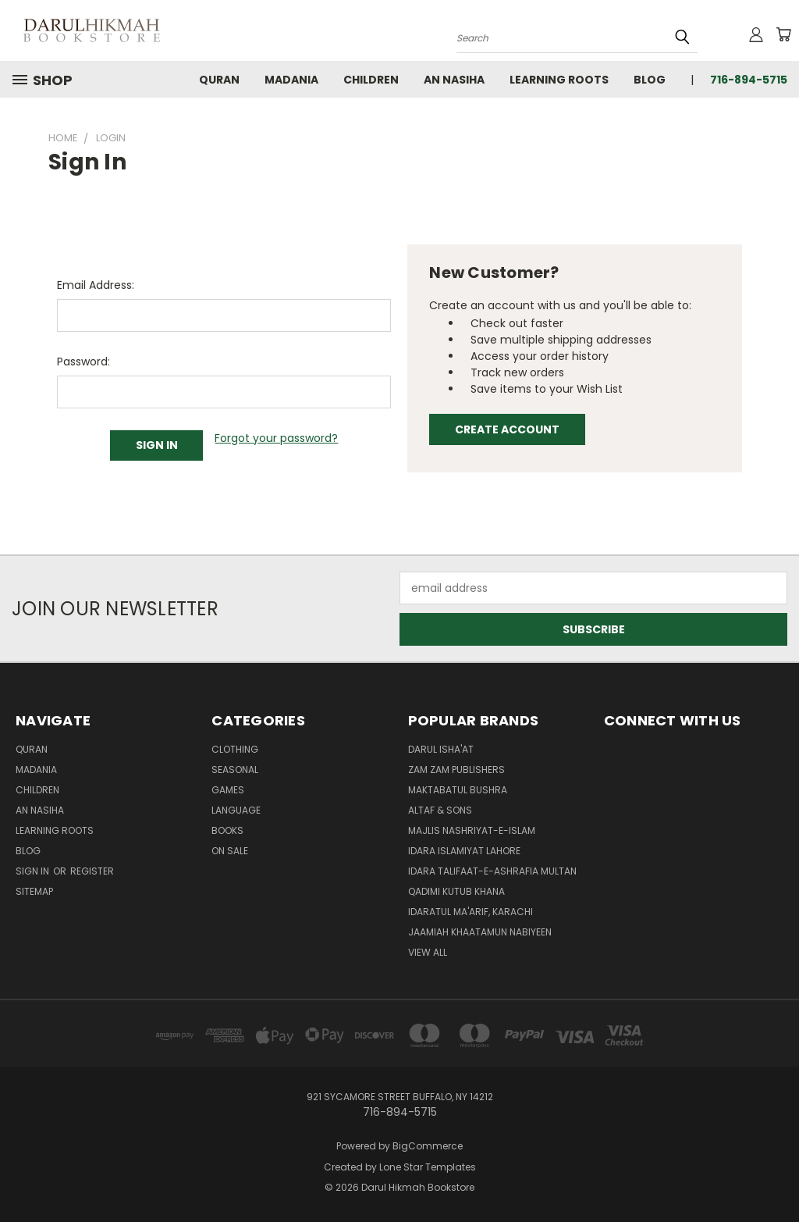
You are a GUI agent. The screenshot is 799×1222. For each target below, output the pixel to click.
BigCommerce (427, 1146)
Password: (83, 361)
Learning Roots (559, 79)
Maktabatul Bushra (457, 789)
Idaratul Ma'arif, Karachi (470, 911)
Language (236, 810)
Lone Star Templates (427, 1167)
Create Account (507, 429)
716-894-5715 (748, 79)
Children (371, 79)
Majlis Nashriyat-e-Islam (471, 830)
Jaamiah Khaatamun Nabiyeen (480, 932)
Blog (650, 79)
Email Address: (95, 285)
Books (227, 830)
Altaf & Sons (440, 810)
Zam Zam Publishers (456, 769)
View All (427, 952)
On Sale (229, 850)
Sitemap (34, 891)
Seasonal (234, 769)
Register (92, 871)
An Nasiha (454, 79)
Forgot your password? (276, 438)
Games (227, 789)
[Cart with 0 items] (783, 34)
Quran (219, 79)
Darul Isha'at (441, 749)
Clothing (234, 749)
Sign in (33, 871)
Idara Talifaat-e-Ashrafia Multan (492, 871)
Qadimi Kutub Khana (456, 891)
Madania (291, 79)
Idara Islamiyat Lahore (464, 850)
